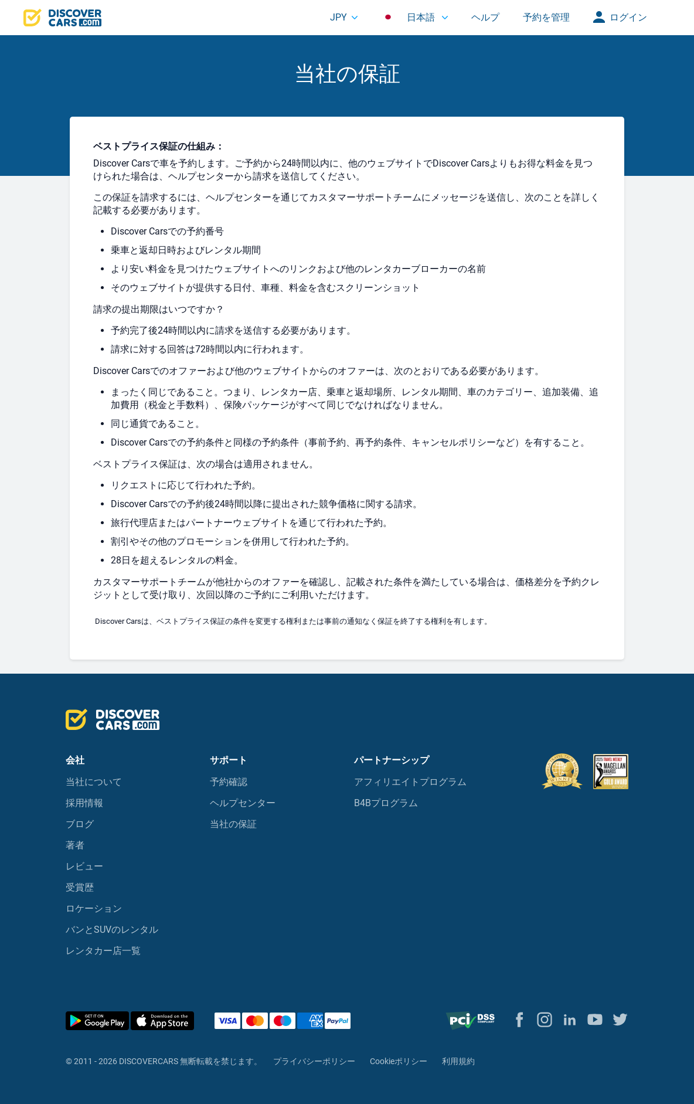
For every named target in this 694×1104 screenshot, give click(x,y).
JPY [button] (338, 17)
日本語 (409, 17)
